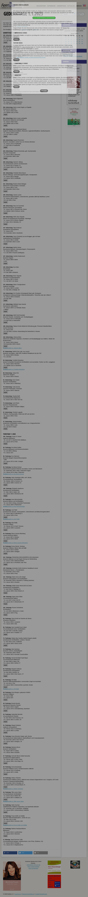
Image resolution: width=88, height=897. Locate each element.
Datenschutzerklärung (28, 894)
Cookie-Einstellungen (41, 894)
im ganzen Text (78, 13)
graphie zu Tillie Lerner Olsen (13, 801)
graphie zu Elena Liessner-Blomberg (15, 543)
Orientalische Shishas (69, 54)
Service (79, 6)
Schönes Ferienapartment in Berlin (72, 56)
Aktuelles (71, 6)
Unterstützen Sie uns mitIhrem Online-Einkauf (33, 866)
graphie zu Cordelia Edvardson (14, 369)
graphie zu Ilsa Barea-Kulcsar (13, 474)
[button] (10, 852)
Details (5, 42)
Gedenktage (61, 6)
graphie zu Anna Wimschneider (14, 506)
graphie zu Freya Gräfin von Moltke (15, 825)
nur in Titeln (77, 14)
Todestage (35, 29)
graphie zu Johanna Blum (12, 348)
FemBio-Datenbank (22, 26)
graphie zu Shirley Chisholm (13, 789)
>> (78, 33)
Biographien (41, 6)
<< (69, 33)
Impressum (18, 894)
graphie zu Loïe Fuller (11, 519)
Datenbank (51, 6)
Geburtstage (24, 29)
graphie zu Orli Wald (11, 689)
